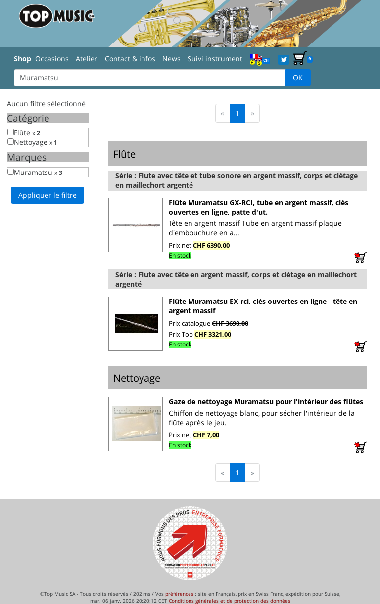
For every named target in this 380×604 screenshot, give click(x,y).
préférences (179, 593)
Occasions (52, 58)
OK (298, 77)
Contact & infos (130, 58)
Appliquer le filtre (47, 195)
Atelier (86, 58)
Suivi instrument (215, 58)
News (171, 58)
